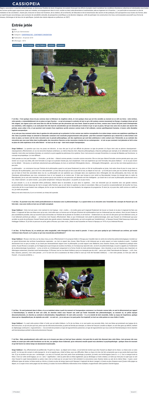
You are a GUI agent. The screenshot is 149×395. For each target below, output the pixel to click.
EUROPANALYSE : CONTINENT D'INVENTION (37, 35)
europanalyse (17, 45)
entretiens (51, 45)
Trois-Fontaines (28, 45)
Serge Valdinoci (41, 45)
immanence (60, 45)
